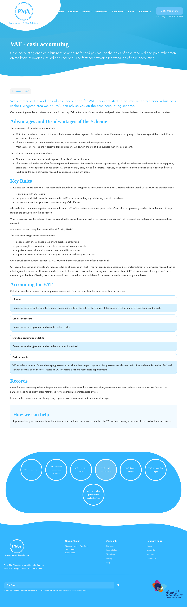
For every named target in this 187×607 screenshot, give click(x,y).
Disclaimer (110, 554)
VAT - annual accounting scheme (56, 470)
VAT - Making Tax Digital (155, 470)
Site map (110, 546)
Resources (118, 11)
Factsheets (102, 11)
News (132, 11)
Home (61, 11)
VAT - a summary (31, 469)
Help (108, 562)
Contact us (145, 11)
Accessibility (111, 550)
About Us (73, 11)
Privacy (109, 558)
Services (86, 11)
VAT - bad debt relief (81, 470)
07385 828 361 (174, 16)
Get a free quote (169, 11)
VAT (27, 91)
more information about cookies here (72, 590)
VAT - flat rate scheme (130, 470)
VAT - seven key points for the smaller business (93, 494)
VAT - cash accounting (106, 470)
